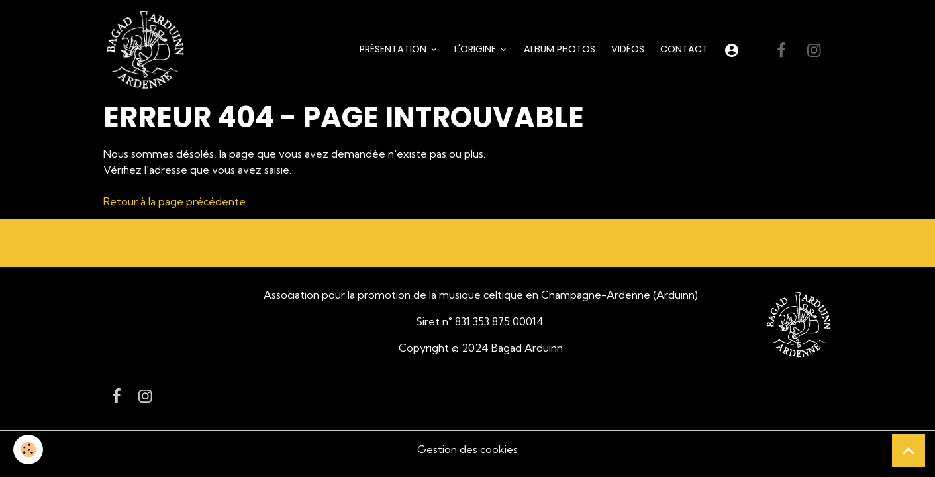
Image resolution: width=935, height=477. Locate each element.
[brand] (147, 50)
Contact (684, 49)
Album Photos (559, 49)
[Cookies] (28, 449)
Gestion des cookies (467, 449)
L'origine (476, 49)
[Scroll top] (908, 450)
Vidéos (627, 49)
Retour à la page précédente (174, 201)
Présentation (394, 49)
